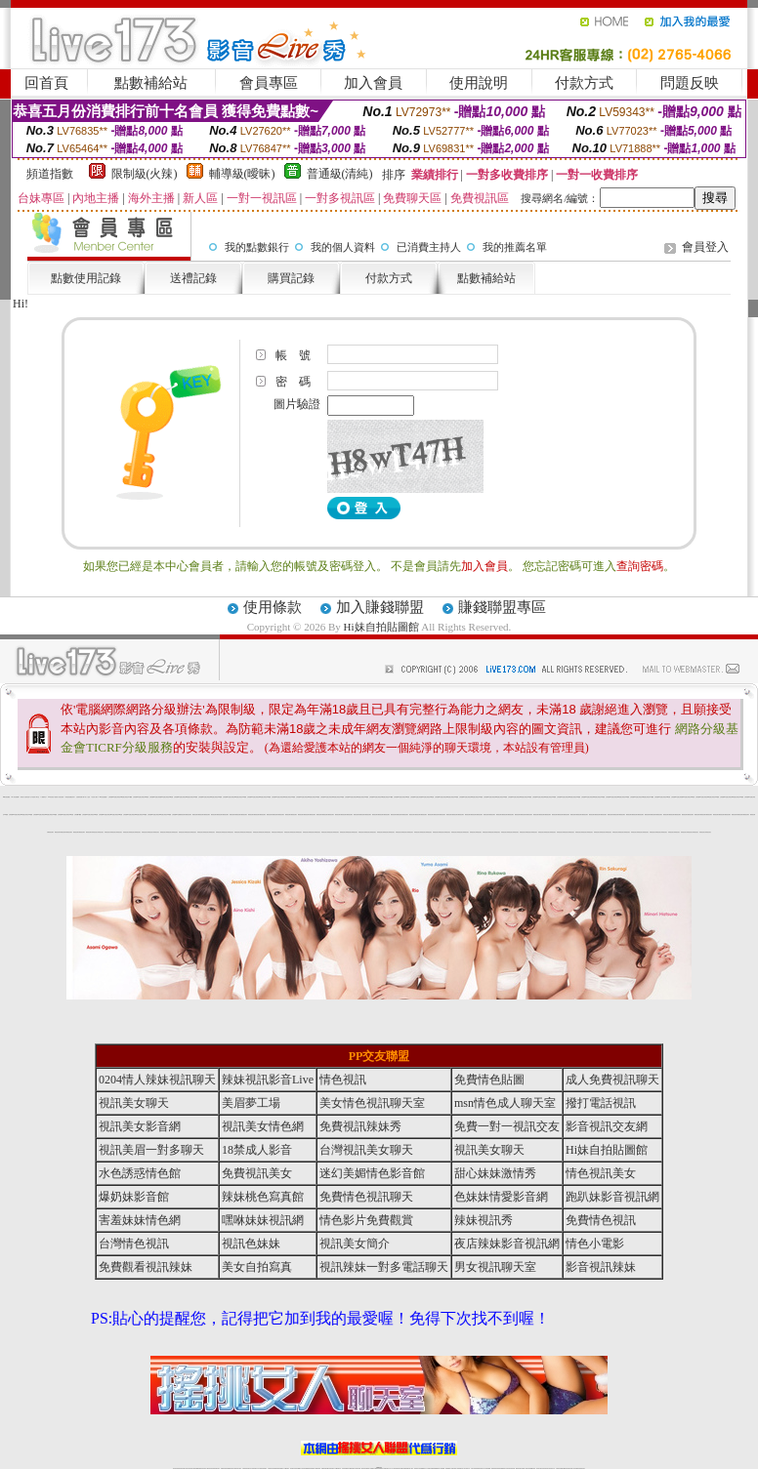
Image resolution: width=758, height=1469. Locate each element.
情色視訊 (342, 1079)
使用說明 (478, 83)
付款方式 (584, 83)
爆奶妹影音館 (134, 1197)
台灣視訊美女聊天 (366, 1150)
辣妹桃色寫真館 (263, 1197)
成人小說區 (87, 796)
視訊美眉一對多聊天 (151, 1150)
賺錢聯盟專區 (502, 607)
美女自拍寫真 (257, 1267)
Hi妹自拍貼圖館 (381, 626)
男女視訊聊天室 (495, 1267)
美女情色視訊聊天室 (372, 1103)
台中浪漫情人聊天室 (34, 796)
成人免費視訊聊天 (612, 1079)
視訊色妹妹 (251, 1243)
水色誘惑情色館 (140, 1173)
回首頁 (46, 83)
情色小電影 (595, 1243)
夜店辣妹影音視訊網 (507, 1243)
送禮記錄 (193, 278)
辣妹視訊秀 (483, 1220)
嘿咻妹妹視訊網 (263, 1220)
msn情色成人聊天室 (505, 1103)
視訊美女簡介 (354, 1243)
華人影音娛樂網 (15, 796)
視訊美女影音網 (140, 1126)
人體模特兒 (43, 796)
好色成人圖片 (95, 796)
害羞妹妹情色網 (140, 1220)
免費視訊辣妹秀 (360, 1126)
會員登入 (705, 247)
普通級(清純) (340, 174)
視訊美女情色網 (263, 1126)
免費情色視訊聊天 (366, 1197)
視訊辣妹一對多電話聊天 (383, 1267)
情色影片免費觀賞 (366, 1220)
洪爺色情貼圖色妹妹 (69, 796)
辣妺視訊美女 (95, 832)
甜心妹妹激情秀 (495, 1173)
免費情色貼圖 (489, 1079)
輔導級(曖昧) (242, 174)
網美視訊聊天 (183, 814)
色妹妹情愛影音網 (501, 1197)
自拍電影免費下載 (80, 796)
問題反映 (689, 83)
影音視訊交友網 (607, 1126)
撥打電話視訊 (601, 1103)
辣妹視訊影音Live (268, 1079)
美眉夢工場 (251, 1103)
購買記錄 (291, 278)
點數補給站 (151, 83)
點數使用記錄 (86, 278)
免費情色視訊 (601, 1220)
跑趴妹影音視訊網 (612, 1197)
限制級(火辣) (144, 174)
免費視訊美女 (257, 1173)
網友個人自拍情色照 (25, 796)
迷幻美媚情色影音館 (372, 1173)
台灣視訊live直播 (112, 796)
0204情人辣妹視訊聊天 (157, 1079)
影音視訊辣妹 (601, 1267)
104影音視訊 (51, 796)
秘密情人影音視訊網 (59, 796)
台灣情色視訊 (134, 1243)
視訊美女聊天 (134, 1103)
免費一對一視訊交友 (507, 1126)
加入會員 (373, 83)
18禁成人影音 (257, 1150)
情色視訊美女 (601, 1173)
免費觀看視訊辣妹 (145, 1267)
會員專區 (268, 83)
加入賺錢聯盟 (380, 607)
